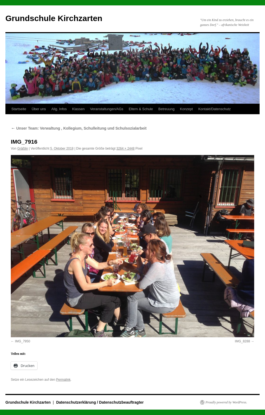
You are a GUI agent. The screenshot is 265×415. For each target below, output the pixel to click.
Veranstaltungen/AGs (106, 109)
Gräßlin (22, 148)
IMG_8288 (242, 341)
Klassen (78, 109)
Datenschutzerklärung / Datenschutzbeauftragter (100, 402)
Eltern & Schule (141, 109)
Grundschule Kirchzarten (53, 18)
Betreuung (166, 109)
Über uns (39, 109)
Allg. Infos (59, 109)
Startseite (18, 109)
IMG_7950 (22, 341)
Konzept (186, 109)
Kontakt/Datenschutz (214, 109)
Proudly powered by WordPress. (226, 402)
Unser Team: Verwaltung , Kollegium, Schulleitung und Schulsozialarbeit (79, 128)
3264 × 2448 (125, 148)
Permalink (63, 380)
